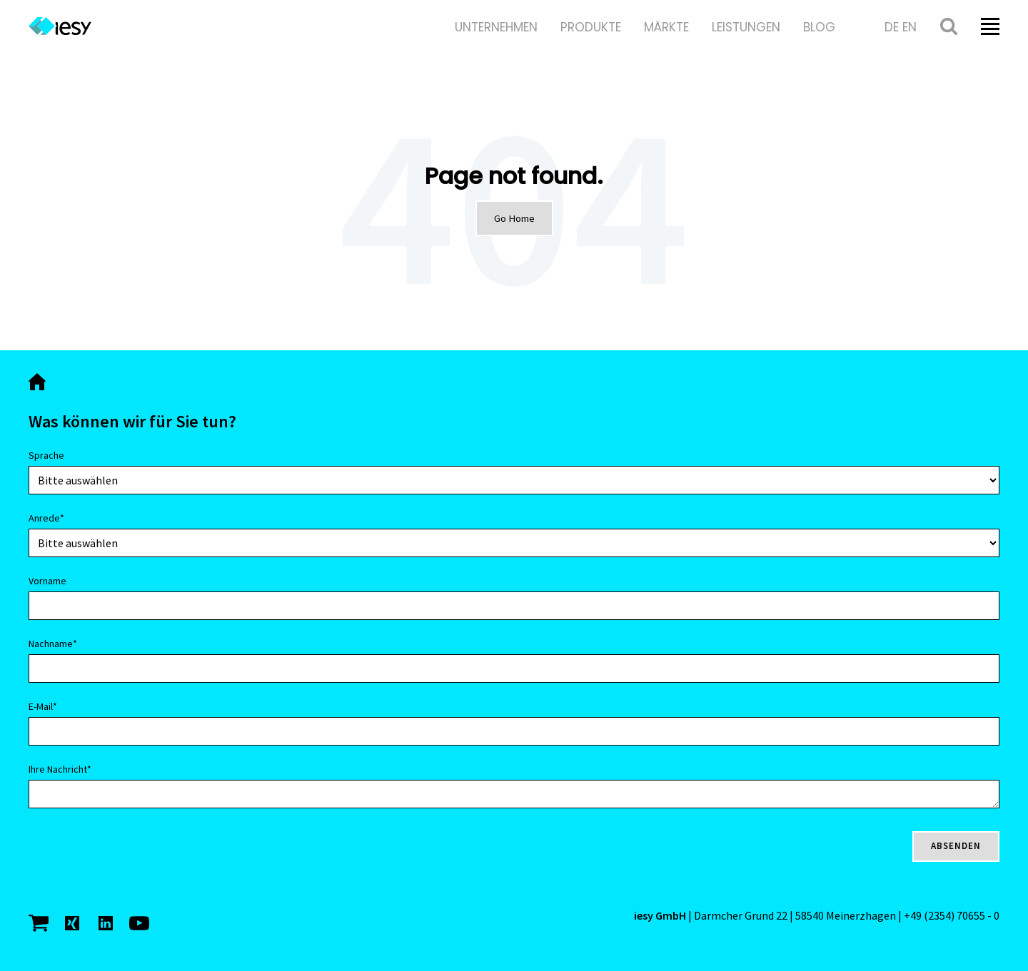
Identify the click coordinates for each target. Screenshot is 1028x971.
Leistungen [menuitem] (746, 27)
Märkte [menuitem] (666, 27)
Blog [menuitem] (819, 27)
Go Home (514, 218)
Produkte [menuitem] (590, 27)
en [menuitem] (909, 27)
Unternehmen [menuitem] (496, 27)
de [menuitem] (892, 27)
